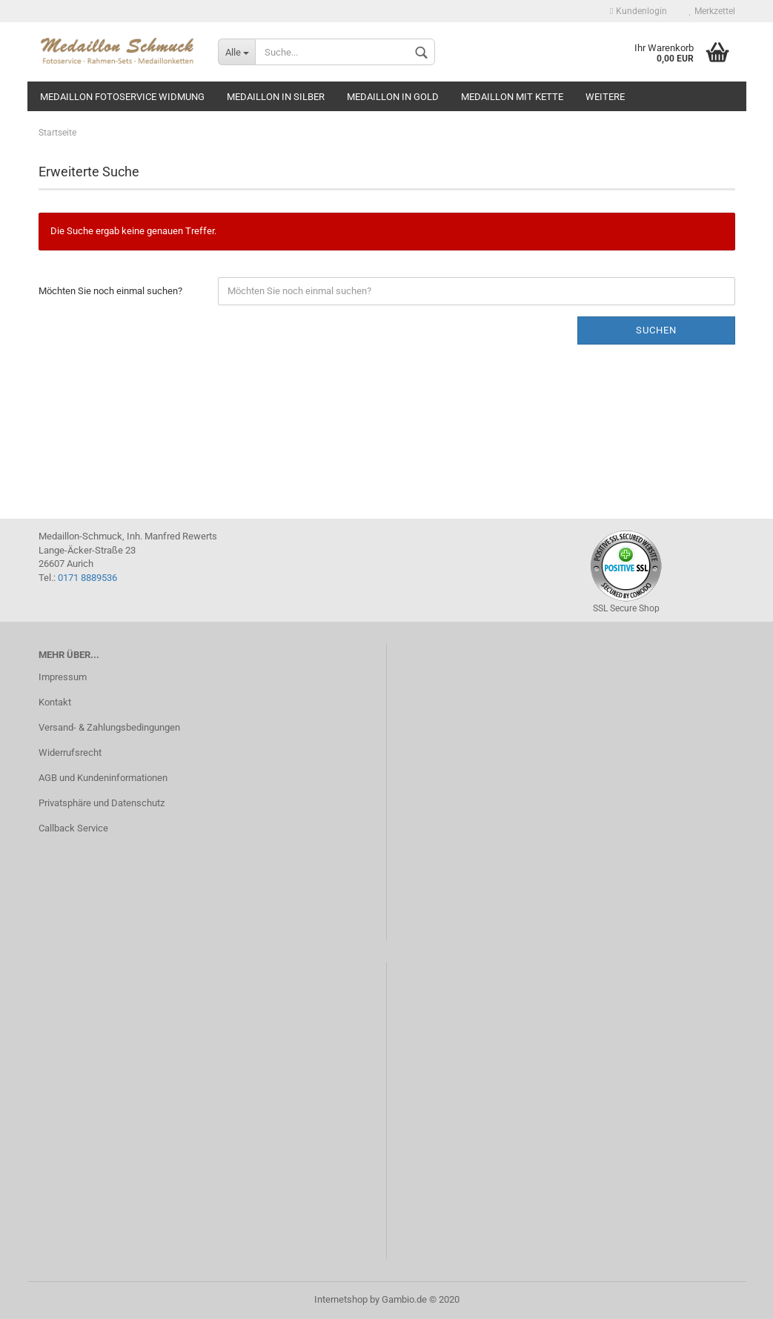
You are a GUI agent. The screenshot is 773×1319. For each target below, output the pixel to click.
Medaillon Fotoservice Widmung (122, 96)
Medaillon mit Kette (512, 96)
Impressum (63, 676)
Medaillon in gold (393, 96)
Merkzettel (712, 11)
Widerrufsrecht (70, 752)
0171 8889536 (87, 577)
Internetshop (341, 1299)
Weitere (605, 96)
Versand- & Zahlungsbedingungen (109, 727)
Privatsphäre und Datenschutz (102, 802)
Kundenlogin (638, 11)
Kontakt (55, 702)
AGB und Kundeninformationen (103, 777)
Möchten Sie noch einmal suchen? (110, 290)
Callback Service (73, 828)
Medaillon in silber (276, 96)
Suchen (656, 330)
